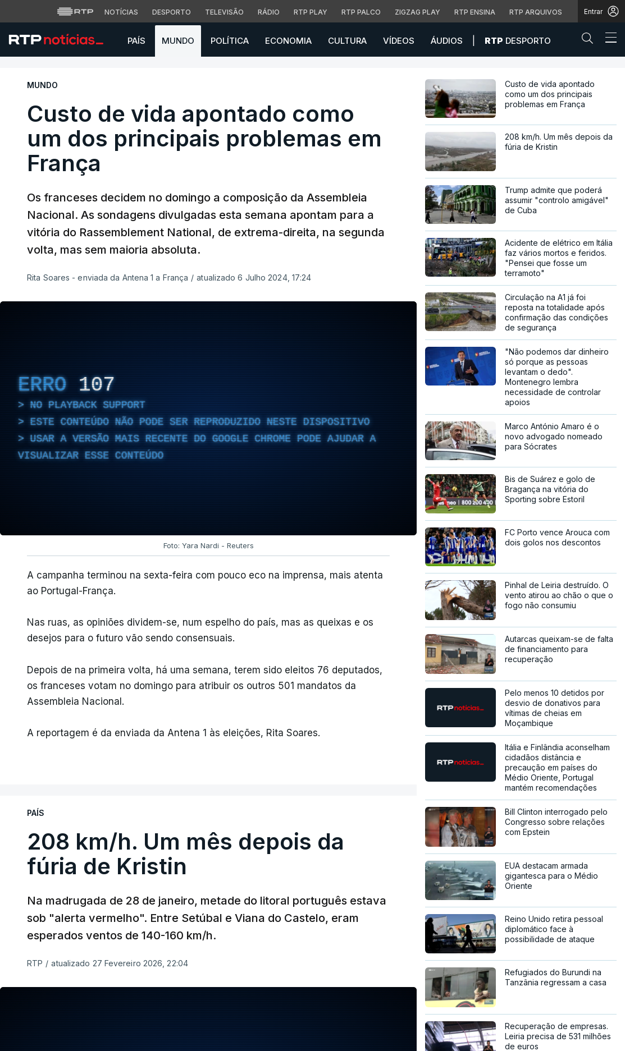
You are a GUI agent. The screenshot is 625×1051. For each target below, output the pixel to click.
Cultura (347, 40)
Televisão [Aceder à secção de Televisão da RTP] (224, 12)
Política (230, 40)
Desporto (518, 40)
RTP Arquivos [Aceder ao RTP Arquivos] (535, 12)
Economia (288, 40)
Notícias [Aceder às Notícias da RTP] (121, 12)
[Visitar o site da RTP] (75, 11)
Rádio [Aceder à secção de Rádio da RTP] (269, 12)
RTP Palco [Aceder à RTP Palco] (361, 12)
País (136, 40)
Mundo (178, 40)
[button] (590, 40)
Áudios (447, 40)
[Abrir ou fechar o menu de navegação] (608, 39)
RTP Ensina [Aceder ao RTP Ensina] (474, 12)
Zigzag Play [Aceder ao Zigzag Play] (417, 12)
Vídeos (398, 40)
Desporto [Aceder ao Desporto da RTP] (171, 12)
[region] (208, 418)
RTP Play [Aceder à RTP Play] (310, 12)
